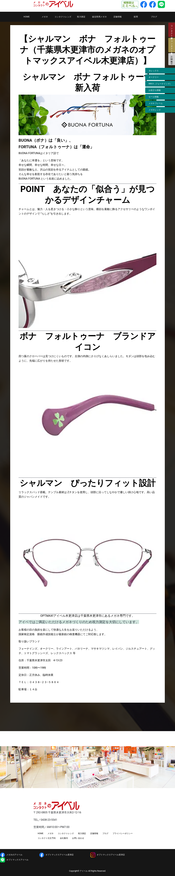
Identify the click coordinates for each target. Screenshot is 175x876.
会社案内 (64, 838)
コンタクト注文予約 (47, 838)
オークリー (154, 77)
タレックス (154, 71)
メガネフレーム (156, 103)
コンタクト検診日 (171, 30)
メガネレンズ (155, 110)
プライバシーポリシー (123, 833)
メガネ (45, 17)
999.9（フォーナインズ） (160, 84)
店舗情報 (117, 17)
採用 (136, 17)
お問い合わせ (171, 59)
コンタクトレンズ (63, 17)
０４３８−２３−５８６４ (44, 682)
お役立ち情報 (155, 90)
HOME (27, 17)
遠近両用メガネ (99, 17)
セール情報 (154, 97)
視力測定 (81, 17)
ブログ (154, 17)
